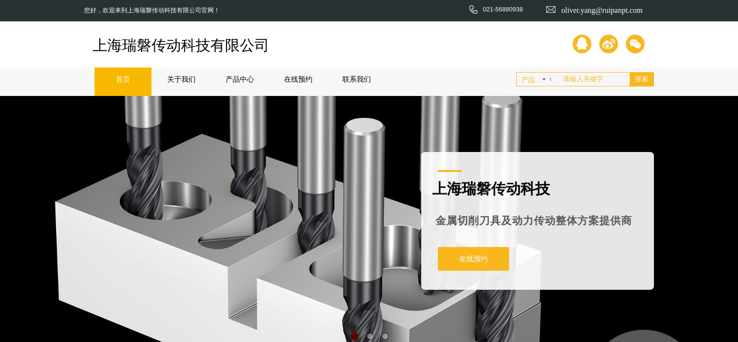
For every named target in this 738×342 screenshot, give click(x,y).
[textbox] (594, 79)
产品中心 (240, 79)
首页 (123, 79)
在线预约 (298, 79)
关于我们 (181, 79)
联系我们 (356, 79)
